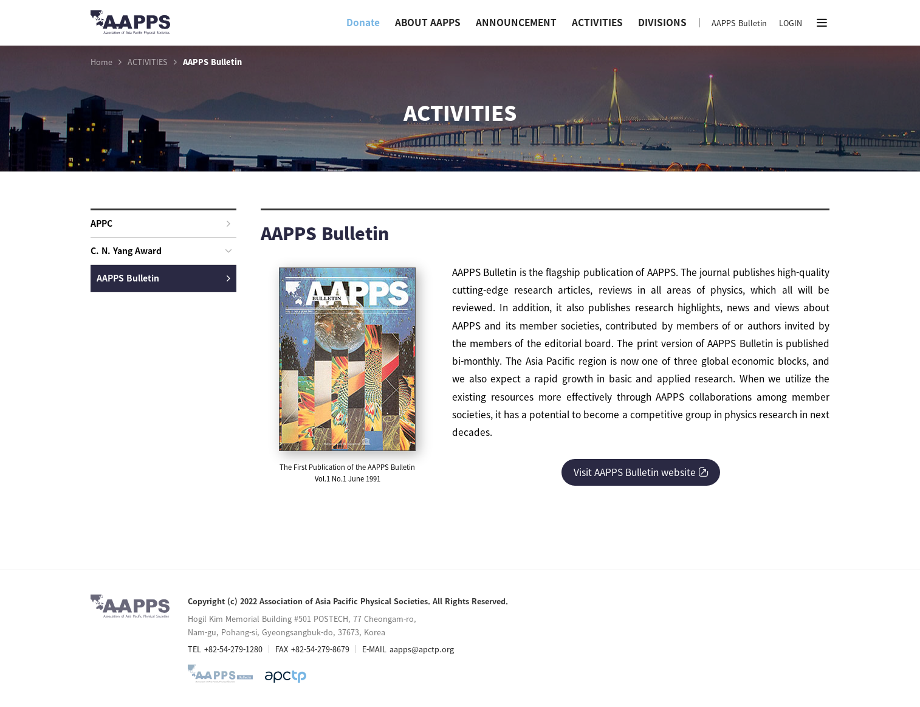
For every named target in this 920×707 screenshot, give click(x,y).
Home (101, 62)
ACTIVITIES (597, 22)
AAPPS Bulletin (739, 23)
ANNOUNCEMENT (516, 22)
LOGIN (790, 23)
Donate (363, 22)
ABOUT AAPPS (428, 22)
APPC (160, 223)
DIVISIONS (662, 22)
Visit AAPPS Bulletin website (641, 472)
